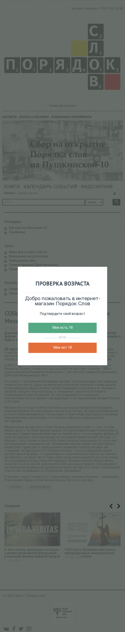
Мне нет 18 (62, 348)
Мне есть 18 (62, 328)
